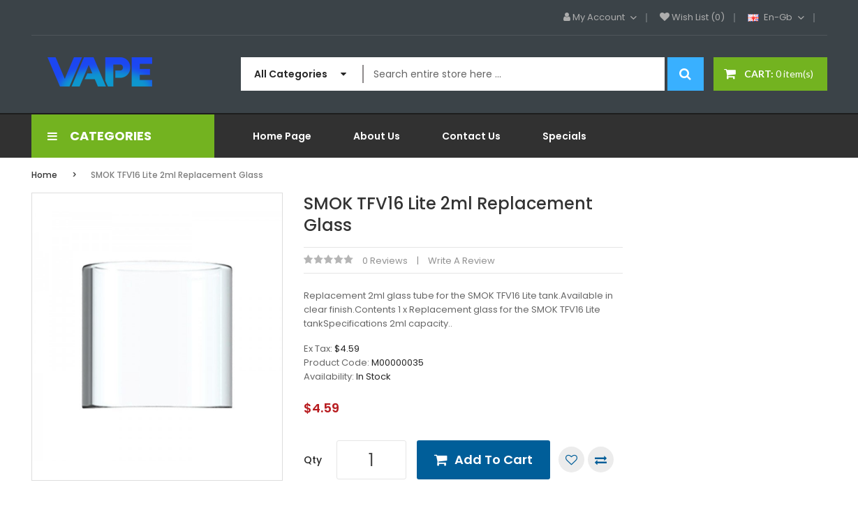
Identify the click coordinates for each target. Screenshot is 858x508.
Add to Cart (493, 459)
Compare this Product (601, 459)
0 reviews (385, 260)
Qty (313, 460)
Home (44, 175)
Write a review (461, 260)
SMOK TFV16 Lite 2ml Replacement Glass (177, 175)
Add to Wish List (571, 459)
